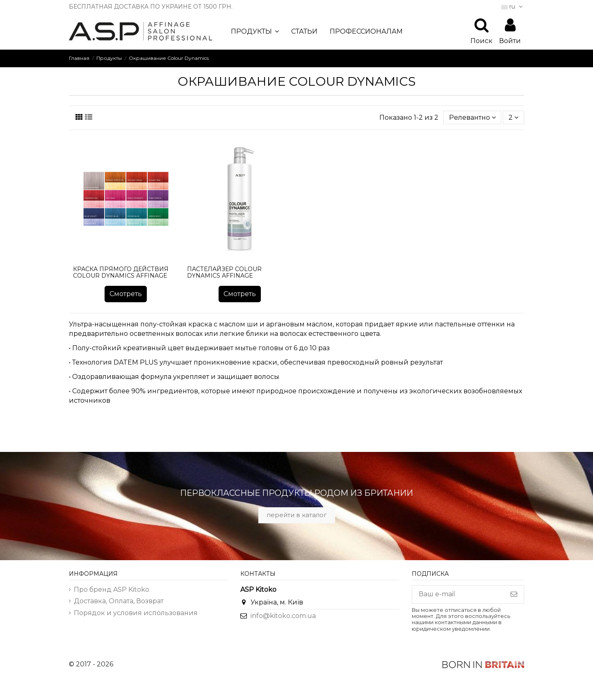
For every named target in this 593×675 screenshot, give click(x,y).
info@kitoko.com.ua (283, 616)
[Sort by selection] (472, 117)
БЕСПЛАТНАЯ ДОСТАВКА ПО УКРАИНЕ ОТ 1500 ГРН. (151, 6)
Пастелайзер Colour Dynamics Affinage (224, 272)
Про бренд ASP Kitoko (111, 589)
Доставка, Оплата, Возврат (119, 601)
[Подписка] (514, 594)
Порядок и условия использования (136, 613)
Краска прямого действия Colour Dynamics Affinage (121, 272)
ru (512, 6)
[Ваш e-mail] (458, 594)
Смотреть (125, 294)
